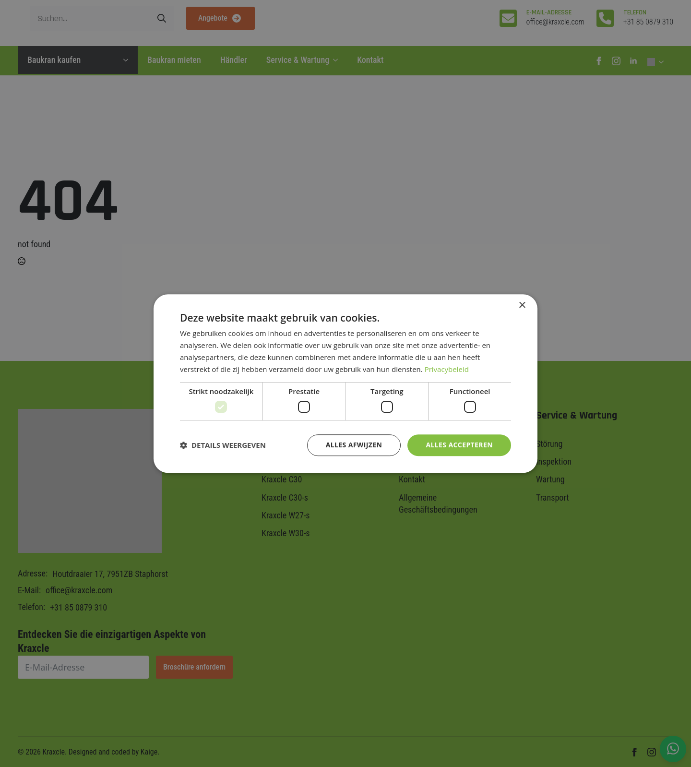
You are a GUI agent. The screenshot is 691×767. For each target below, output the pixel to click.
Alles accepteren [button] (459, 444)
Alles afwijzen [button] (354, 444)
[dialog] (345, 383)
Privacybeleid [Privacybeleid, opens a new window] (447, 369)
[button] (223, 445)
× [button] (521, 305)
